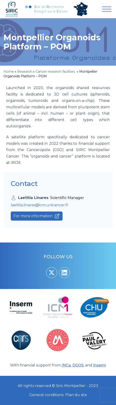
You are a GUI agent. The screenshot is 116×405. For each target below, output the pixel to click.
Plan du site (76, 395)
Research (24, 72)
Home (8, 72)
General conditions (46, 395)
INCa (66, 365)
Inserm (99, 365)
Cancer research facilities (56, 72)
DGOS (78, 365)
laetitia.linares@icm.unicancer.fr (40, 205)
